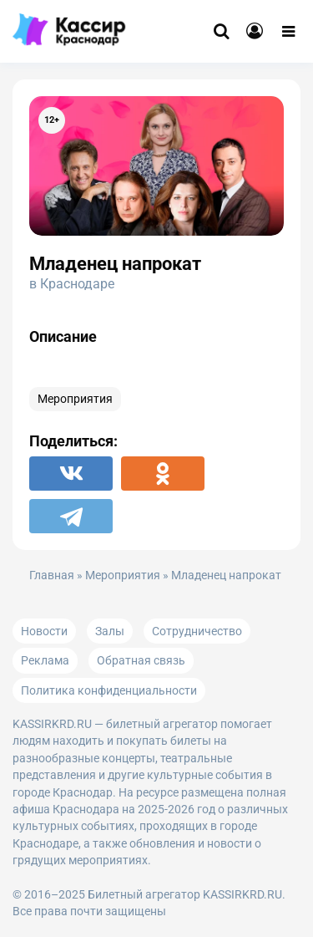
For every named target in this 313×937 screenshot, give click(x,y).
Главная (51, 575)
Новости (44, 631)
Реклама (45, 660)
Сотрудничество (197, 631)
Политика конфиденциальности (109, 690)
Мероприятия (75, 399)
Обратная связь (141, 660)
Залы (109, 631)
